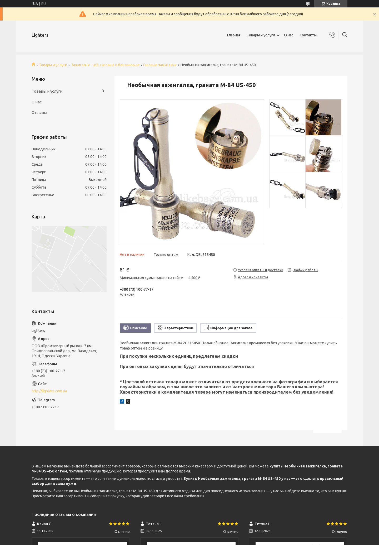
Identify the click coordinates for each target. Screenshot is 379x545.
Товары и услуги (261, 35)
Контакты (308, 35)
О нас (288, 35)
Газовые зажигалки (160, 65)
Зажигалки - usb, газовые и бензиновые (105, 65)
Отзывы (39, 112)
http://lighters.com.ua (49, 391)
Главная (234, 35)
